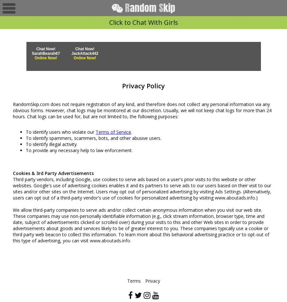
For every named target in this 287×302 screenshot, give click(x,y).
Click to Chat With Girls (143, 22)
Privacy (152, 281)
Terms (134, 281)
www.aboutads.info (235, 198)
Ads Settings (228, 192)
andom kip (143, 8)
